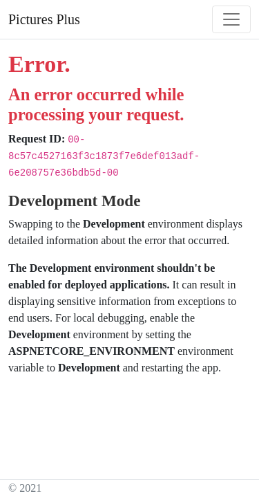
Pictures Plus (44, 19)
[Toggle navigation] (231, 19)
